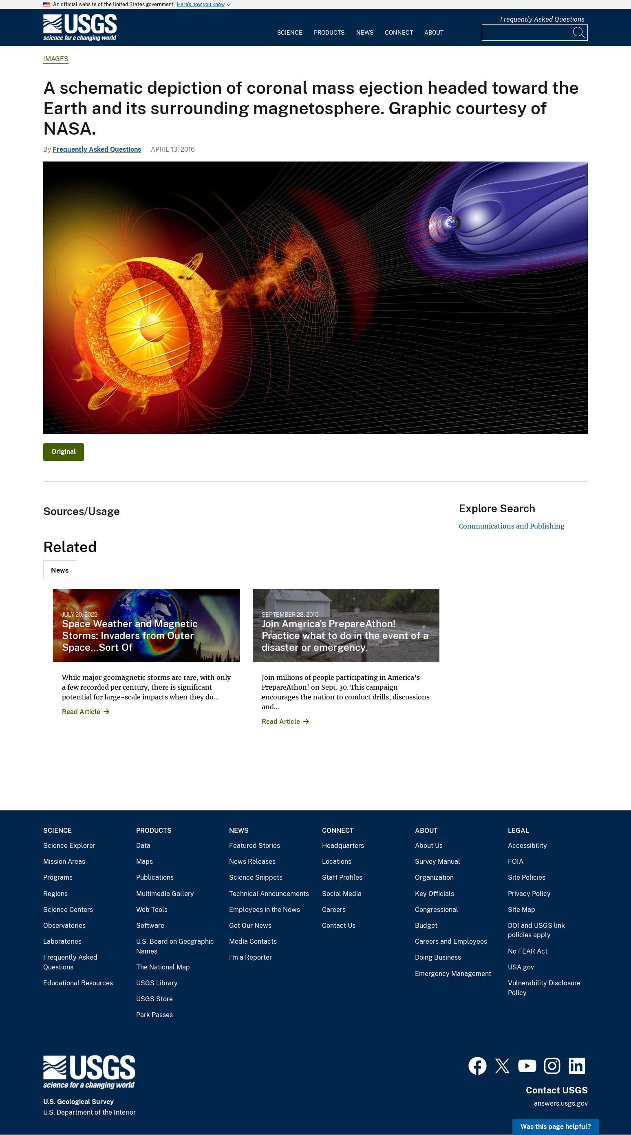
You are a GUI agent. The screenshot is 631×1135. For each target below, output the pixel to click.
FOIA (515, 861)
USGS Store (154, 999)
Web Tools (152, 910)
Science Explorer (69, 846)
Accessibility (527, 846)
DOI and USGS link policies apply (536, 930)
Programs (58, 877)
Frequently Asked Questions (542, 19)
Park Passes (154, 1015)
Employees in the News (264, 910)
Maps (144, 861)
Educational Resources (78, 983)
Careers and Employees (451, 941)
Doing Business (438, 957)
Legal (518, 830)
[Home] (80, 39)
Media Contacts (253, 941)
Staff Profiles (342, 877)
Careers (334, 910)
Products (329, 32)
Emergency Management (453, 974)
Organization (434, 877)
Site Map (521, 910)
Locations (336, 861)
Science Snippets (255, 877)
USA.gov (521, 967)
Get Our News (250, 925)
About (433, 32)
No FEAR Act (527, 951)
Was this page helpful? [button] (556, 1127)
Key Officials (434, 894)
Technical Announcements (269, 894)
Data (143, 846)
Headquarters (343, 846)
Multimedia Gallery (165, 894)
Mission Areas (64, 861)
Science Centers (68, 910)
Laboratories (62, 941)
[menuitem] (289, 28)
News (364, 32)
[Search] (579, 32)
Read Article (81, 712)
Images (55, 59)
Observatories (64, 925)
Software (150, 925)
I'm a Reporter (250, 957)
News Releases (252, 861)
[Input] (535, 32)
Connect (399, 32)
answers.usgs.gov (561, 1103)
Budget (426, 925)
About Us (429, 846)
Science (289, 32)
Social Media (342, 894)
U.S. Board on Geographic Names (175, 946)
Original (63, 452)
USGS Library (157, 983)
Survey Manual (437, 861)
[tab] (59, 569)
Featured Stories (254, 846)
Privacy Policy (529, 894)
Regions (55, 894)
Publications (155, 877)
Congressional (436, 910)
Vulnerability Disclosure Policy (544, 988)
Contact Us (338, 925)
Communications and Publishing (512, 526)
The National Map (163, 967)
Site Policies (526, 877)
